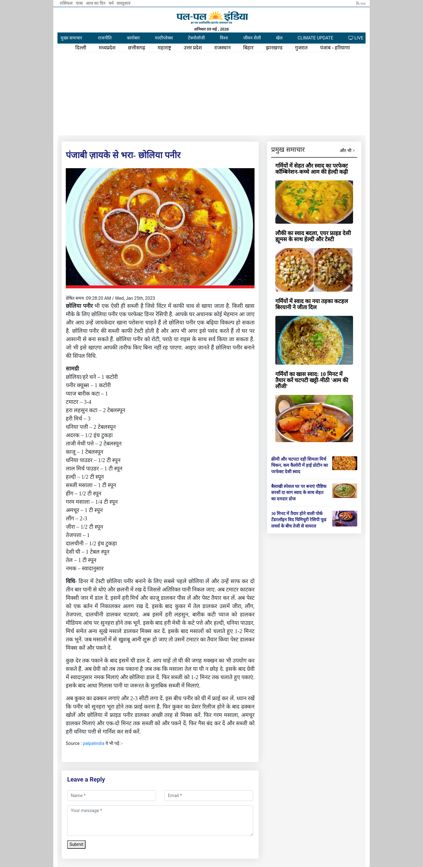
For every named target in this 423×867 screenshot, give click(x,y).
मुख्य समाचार (71, 38)
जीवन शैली (252, 38)
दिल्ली (80, 48)
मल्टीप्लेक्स (164, 38)
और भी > (347, 150)
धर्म (112, 3)
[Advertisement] (211, 94)
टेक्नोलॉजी (196, 38)
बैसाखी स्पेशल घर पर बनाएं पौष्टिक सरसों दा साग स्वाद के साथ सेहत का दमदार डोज (298, 492)
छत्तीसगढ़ (136, 48)
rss (361, 3)
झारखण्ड (274, 48)
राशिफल (67, 3)
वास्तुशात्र (123, 3)
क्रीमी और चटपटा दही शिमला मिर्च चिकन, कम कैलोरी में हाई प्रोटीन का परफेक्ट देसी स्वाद (299, 465)
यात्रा (80, 3)
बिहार (248, 48)
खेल (279, 38)
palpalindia (93, 743)
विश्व (224, 38)
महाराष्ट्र (164, 48)
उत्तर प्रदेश (193, 48)
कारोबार (133, 38)
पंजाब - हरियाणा (335, 48)
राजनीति (105, 38)
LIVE (355, 38)
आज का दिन (96, 3)
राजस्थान (222, 48)
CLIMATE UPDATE (315, 38)
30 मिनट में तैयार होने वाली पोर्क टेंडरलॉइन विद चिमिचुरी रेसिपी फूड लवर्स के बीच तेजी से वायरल (298, 519)
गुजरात (301, 48)
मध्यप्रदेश (107, 48)
